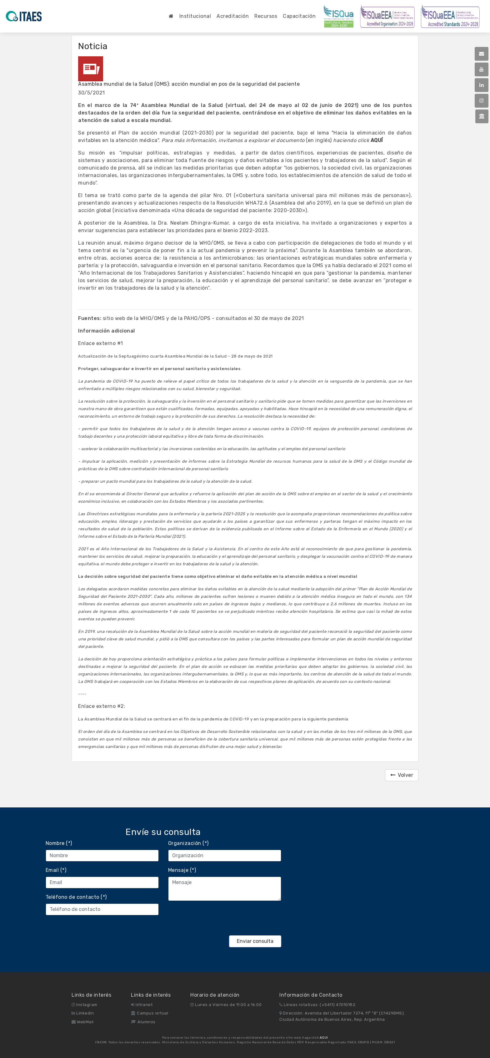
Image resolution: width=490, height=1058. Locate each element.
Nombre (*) (59, 843)
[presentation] (215, 918)
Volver (401, 775)
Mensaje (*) (182, 870)
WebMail (83, 1022)
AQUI (324, 1038)
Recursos (265, 16)
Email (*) (56, 870)
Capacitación (299, 16)
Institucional (195, 16)
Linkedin (83, 1013)
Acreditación (233, 16)
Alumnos (143, 1022)
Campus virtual (149, 1013)
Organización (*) (188, 843)
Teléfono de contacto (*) (76, 897)
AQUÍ (377, 140)
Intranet (141, 1004)
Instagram (85, 1004)
